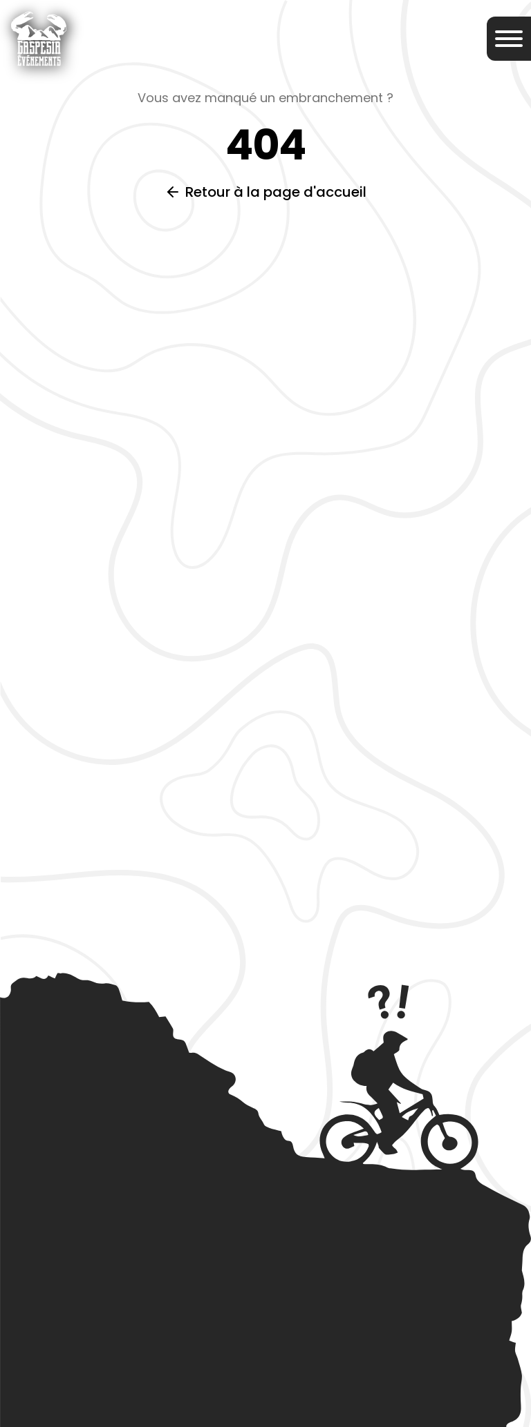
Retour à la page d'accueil (275, 192)
